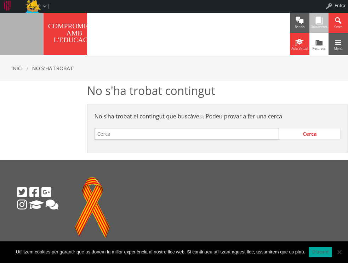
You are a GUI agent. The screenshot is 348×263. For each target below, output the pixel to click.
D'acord (320, 251)
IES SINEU (22, 32)
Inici (17, 68)
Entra (340, 5)
